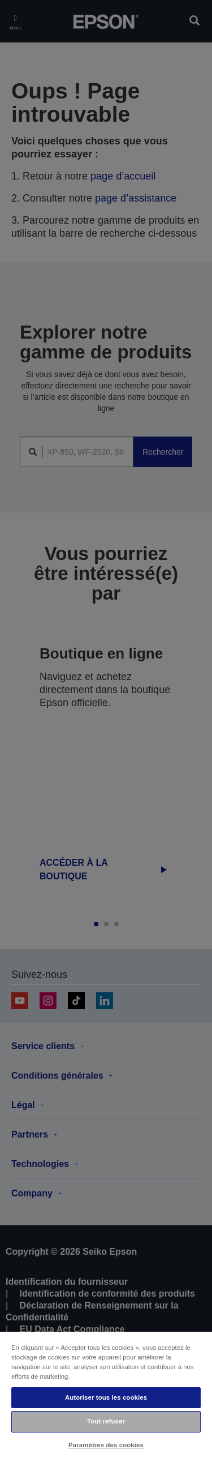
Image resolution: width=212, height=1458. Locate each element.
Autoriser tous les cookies (106, 1397)
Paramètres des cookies (106, 1445)
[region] (106, 1394)
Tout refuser (106, 1421)
